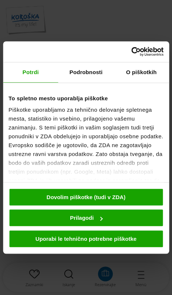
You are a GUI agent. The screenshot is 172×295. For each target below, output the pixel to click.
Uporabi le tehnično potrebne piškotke (86, 239)
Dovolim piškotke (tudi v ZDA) (86, 197)
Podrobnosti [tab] (86, 72)
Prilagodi (86, 218)
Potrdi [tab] (31, 72)
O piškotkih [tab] (141, 72)
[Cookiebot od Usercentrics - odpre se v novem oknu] (131, 51)
